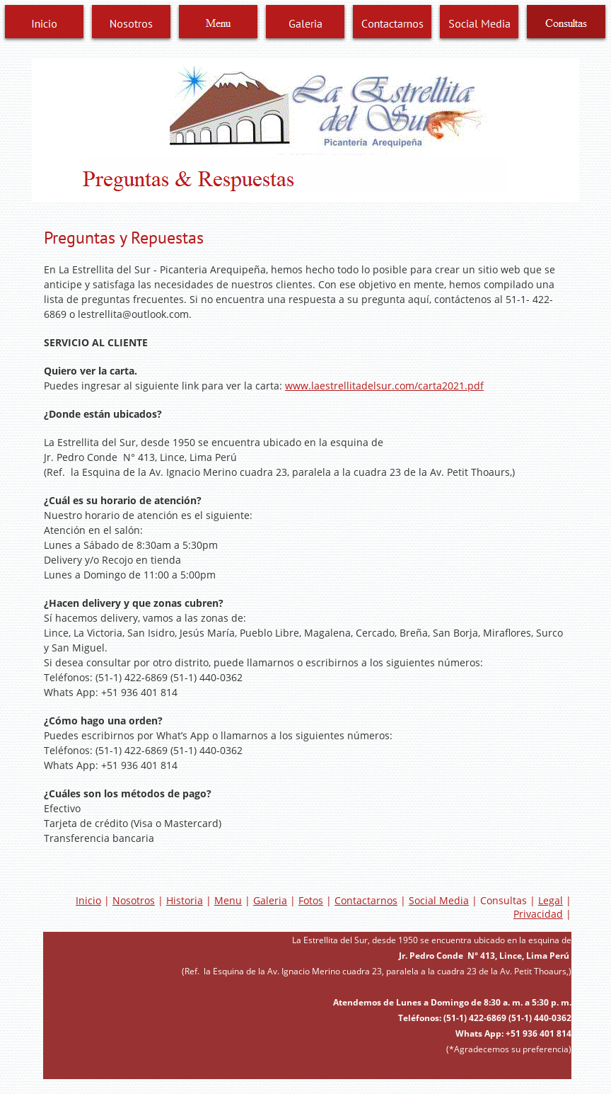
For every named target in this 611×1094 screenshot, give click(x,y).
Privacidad (538, 914)
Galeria (270, 900)
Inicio (88, 900)
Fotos (310, 900)
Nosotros (133, 900)
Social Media (439, 900)
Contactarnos (365, 900)
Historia (184, 900)
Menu (228, 900)
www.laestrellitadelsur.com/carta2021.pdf (384, 385)
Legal (550, 900)
